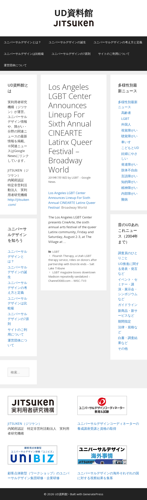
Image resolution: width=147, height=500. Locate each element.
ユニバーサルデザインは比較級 (24, 54)
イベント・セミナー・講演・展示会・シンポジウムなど (127, 289)
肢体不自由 (129, 170)
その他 (123, 348)
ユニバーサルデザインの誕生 (67, 42)
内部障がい (129, 193)
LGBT (56, 251)
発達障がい (129, 164)
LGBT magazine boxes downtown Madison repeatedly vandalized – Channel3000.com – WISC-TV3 (72, 276)
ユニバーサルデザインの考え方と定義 (118, 42)
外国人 (126, 124)
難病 (124, 199)
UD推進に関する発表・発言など (128, 268)
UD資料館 (73, 13)
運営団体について (15, 65)
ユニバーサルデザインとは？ (22, 42)
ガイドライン (127, 304)
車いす (126, 142)
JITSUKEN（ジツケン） (25, 423)
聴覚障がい (129, 136)
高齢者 (126, 112)
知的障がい (129, 182)
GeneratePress (93, 494)
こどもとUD (130, 147)
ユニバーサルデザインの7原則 (71, 54)
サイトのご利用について (114, 54)
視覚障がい (129, 130)
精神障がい (129, 187)
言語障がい (129, 176)
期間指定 (124, 321)
